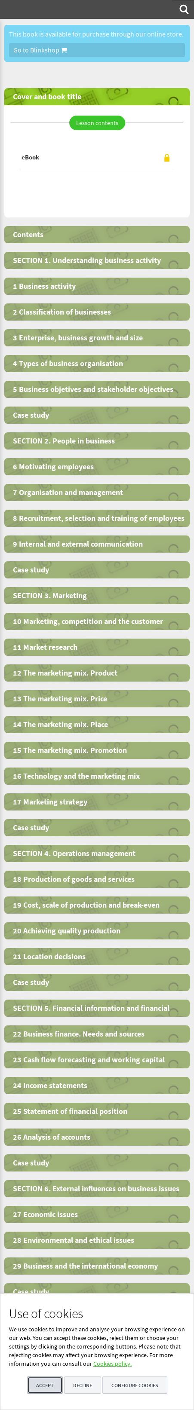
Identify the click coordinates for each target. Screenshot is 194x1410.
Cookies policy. (112, 1363)
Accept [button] (45, 1385)
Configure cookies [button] (134, 1385)
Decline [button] (82, 1385)
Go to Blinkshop (40, 50)
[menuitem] (183, 9)
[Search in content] (183, 9)
